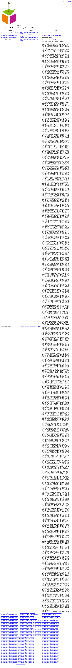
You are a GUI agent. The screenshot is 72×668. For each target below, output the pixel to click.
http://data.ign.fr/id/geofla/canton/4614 (50, 625)
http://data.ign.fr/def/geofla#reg (27, 628)
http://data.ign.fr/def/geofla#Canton (49, 32)
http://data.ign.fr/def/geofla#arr (27, 617)
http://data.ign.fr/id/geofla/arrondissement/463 (52, 617)
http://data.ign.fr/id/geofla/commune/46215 (10, 641)
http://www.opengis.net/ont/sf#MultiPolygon (51, 39)
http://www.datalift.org (21, 664)
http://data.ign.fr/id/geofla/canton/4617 (9, 32)
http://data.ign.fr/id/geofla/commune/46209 (10, 653)
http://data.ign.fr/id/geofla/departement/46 (51, 616)
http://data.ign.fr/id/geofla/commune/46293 (10, 656)
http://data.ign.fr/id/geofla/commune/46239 (10, 658)
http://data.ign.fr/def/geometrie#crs (27, 613)
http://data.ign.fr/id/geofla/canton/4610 (50, 622)
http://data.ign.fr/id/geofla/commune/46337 (10, 646)
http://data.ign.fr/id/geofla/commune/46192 (10, 655)
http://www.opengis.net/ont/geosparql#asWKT (30, 326)
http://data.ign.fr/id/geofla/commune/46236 (10, 661)
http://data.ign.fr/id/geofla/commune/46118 (10, 638)
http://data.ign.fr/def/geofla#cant (27, 637)
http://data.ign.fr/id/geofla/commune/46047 (10, 650)
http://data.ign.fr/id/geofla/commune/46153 (10, 662)
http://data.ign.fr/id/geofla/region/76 (50, 628)
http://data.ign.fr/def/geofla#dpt (27, 616)
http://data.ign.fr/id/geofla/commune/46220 (10, 640)
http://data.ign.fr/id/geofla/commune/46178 (10, 652)
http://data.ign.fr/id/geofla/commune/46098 (10, 647)
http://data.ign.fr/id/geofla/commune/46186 (10, 649)
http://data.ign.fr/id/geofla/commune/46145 (10, 643)
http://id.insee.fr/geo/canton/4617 (49, 614)
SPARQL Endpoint (67, 1)
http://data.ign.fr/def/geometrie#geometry (29, 37)
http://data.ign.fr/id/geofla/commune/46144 (10, 637)
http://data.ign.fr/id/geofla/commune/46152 (10, 644)
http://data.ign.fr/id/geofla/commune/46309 (10, 659)
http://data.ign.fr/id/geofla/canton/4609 (50, 620)
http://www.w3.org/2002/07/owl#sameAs (29, 614)
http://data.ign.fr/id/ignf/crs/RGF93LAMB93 (52, 613)
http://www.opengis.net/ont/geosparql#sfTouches (30, 620)
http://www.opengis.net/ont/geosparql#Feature (52, 35)
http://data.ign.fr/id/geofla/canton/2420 (50, 626)
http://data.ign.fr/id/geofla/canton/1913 (50, 623)
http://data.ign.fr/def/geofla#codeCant (28, 619)
